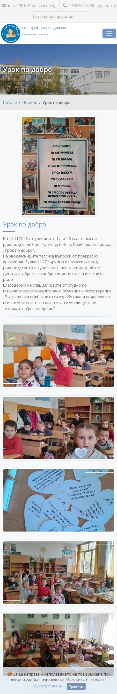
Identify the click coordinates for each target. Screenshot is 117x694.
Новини (29, 102)
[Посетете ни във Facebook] (81, 17)
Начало (10, 102)
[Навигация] (109, 33)
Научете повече (46, 686)
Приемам (76, 686)
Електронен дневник (53, 17)
